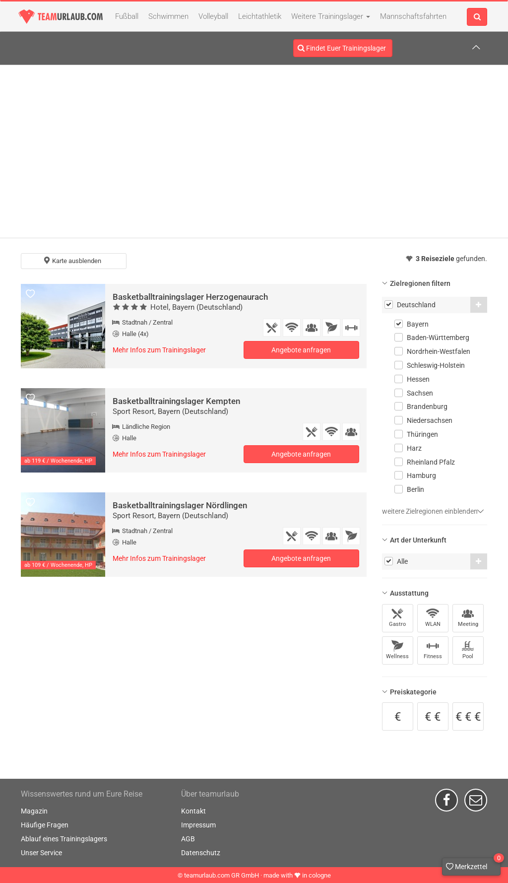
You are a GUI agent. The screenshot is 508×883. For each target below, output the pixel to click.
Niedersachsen (429, 420)
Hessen (418, 379)
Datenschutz (200, 853)
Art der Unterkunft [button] (418, 540)
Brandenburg (427, 406)
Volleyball (213, 16)
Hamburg (421, 475)
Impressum (198, 825)
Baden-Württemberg (438, 337)
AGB (188, 839)
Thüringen (422, 434)
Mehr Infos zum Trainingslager (159, 350)
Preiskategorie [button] (413, 692)
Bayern (418, 324)
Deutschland (416, 305)
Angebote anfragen (301, 350)
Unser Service (41, 853)
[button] (478, 305)
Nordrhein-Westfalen (438, 351)
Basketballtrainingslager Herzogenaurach (190, 297)
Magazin (34, 811)
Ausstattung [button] (409, 593)
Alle (402, 561)
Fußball (126, 16)
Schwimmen (168, 16)
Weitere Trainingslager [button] (330, 16)
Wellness (397, 650)
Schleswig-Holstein (436, 365)
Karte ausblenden (72, 261)
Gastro (397, 618)
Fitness (433, 650)
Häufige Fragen (44, 825)
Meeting (468, 618)
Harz (414, 448)
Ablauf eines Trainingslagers (64, 839)
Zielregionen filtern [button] (420, 283)
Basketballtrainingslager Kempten (176, 401)
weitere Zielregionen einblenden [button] (433, 511)
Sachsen (420, 393)
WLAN (433, 618)
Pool (468, 650)
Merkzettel (473, 864)
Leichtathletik (259, 16)
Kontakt (193, 811)
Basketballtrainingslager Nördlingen (180, 505)
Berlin (415, 489)
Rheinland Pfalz (431, 462)
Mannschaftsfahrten (413, 16)
